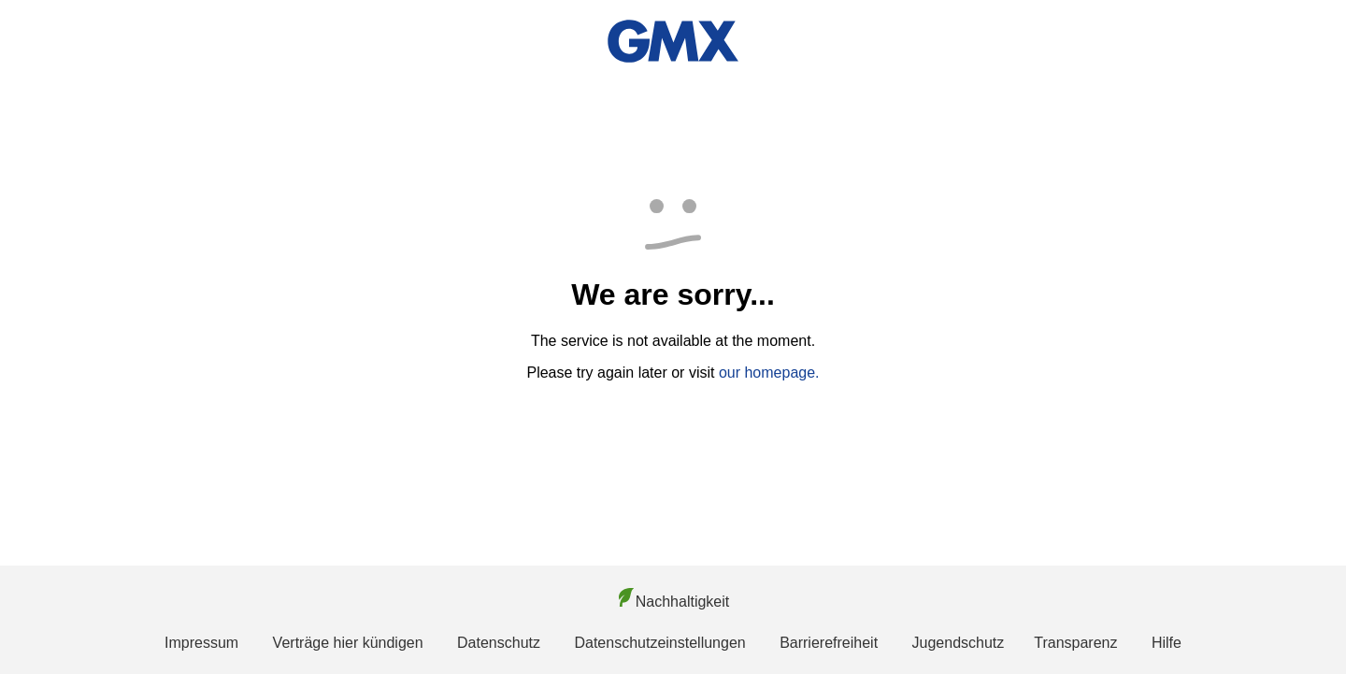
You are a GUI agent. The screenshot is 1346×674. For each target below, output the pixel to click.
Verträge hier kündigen (348, 643)
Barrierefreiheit (829, 643)
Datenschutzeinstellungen (659, 643)
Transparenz (1075, 643)
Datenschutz (498, 643)
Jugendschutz (958, 643)
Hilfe (1166, 643)
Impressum (201, 643)
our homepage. (769, 372)
